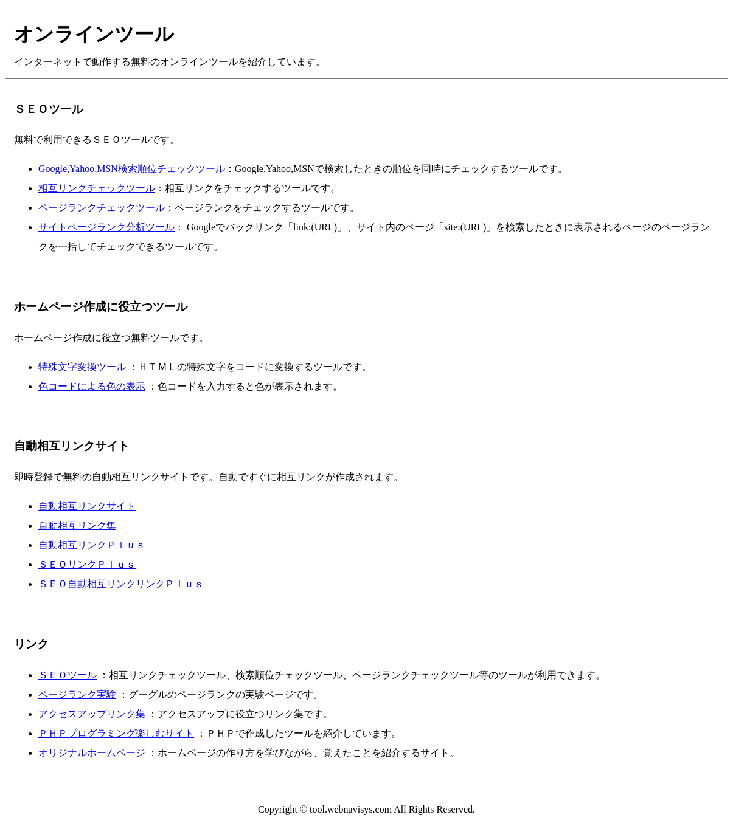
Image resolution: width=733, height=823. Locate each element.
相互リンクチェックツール (96, 188)
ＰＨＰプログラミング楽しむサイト (116, 733)
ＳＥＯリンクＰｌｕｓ (87, 564)
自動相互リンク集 (77, 525)
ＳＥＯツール (67, 675)
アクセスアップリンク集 (91, 714)
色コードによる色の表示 (91, 386)
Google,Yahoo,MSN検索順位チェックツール (131, 169)
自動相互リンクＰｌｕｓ (91, 545)
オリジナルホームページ (91, 753)
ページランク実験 (77, 694)
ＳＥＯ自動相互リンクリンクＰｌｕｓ (121, 584)
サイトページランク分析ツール (106, 227)
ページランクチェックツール (101, 207)
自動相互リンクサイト (87, 506)
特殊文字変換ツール (82, 367)
